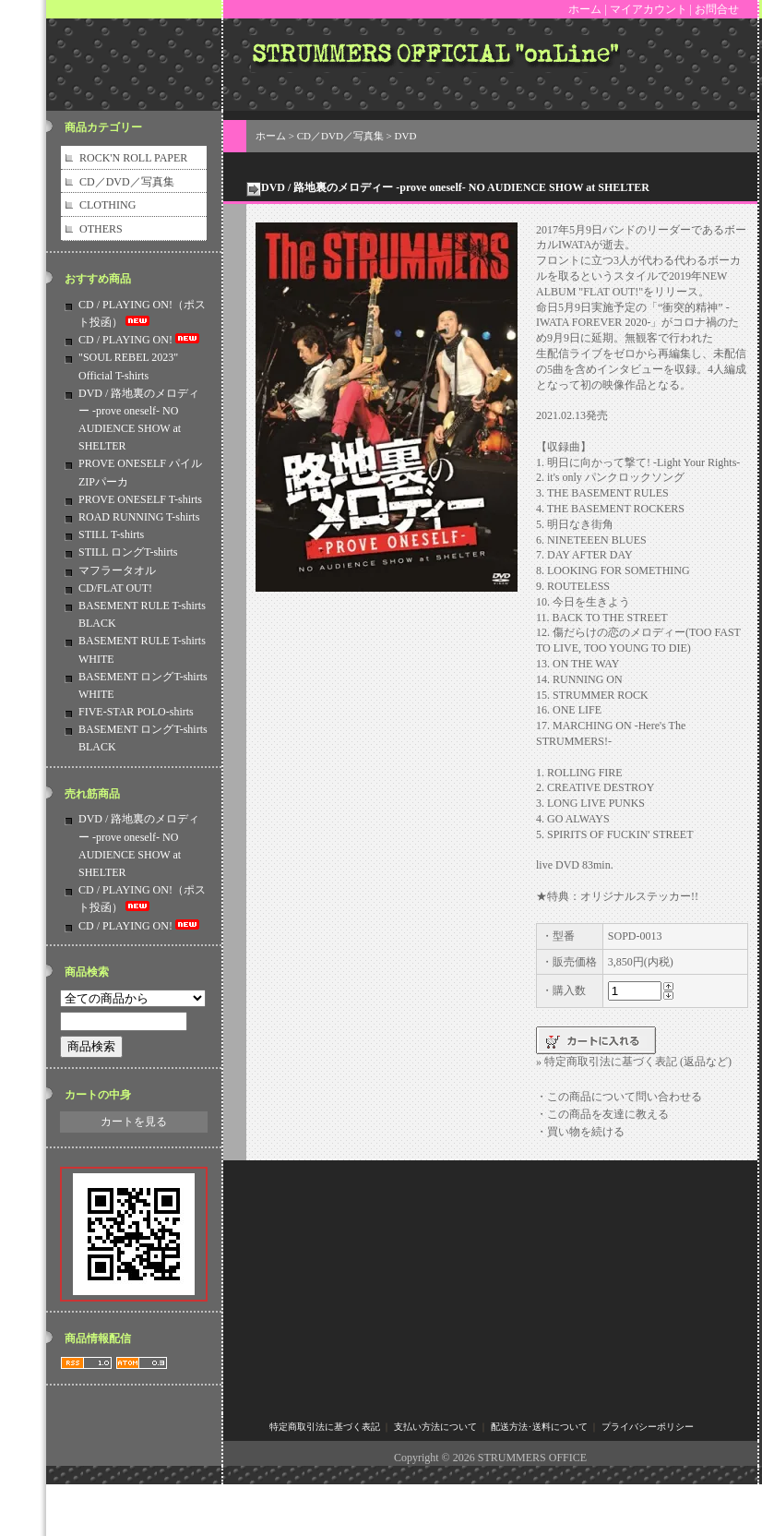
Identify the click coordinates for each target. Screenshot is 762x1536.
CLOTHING (107, 204)
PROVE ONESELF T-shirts (140, 499)
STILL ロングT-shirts (127, 552)
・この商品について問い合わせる (619, 1096)
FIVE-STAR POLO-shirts (136, 711)
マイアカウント (648, 9)
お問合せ (717, 9)
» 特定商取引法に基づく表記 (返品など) (634, 1061)
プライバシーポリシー (647, 1427)
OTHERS (101, 228)
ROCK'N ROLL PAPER (133, 157)
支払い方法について (435, 1427)
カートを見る (134, 1121)
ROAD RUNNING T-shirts (138, 516)
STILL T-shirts (111, 534)
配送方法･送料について (539, 1427)
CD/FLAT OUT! (115, 588)
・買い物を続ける (580, 1131)
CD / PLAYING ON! (140, 339)
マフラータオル (117, 570)
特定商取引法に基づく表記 (324, 1427)
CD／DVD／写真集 (126, 181)
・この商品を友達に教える (602, 1114)
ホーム (584, 9)
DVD (406, 135)
